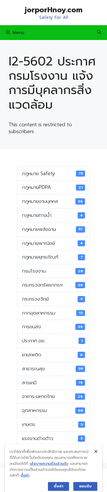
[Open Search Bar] (99, 32)
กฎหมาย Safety (53, 173)
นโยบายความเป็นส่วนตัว (49, 470)
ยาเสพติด (53, 354)
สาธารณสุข (53, 368)
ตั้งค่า (25, 482)
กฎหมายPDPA (53, 187)
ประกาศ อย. (53, 340)
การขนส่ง (53, 326)
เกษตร (53, 424)
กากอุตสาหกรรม (53, 313)
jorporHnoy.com (53, 10)
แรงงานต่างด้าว (53, 438)
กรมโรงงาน (53, 271)
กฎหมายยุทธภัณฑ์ (53, 257)
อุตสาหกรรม (53, 410)
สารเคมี (53, 382)
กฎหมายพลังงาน (53, 229)
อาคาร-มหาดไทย (53, 396)
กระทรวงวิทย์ (53, 299)
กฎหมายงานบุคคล (53, 201)
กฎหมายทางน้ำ (53, 215)
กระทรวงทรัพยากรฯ (53, 285)
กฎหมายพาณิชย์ (53, 243)
